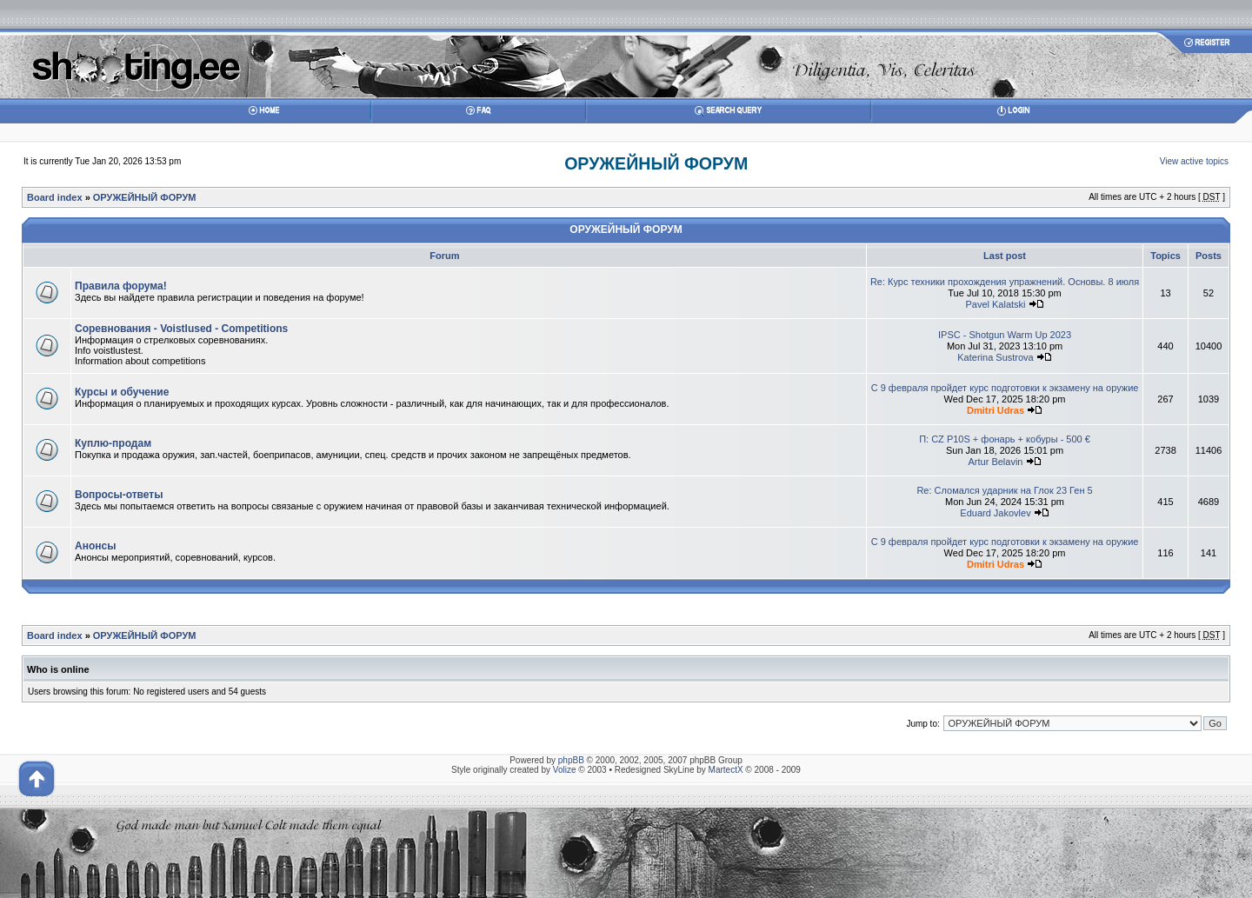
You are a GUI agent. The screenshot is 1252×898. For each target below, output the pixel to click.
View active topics (1194, 161)
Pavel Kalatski (995, 304)
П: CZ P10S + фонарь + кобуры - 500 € (1004, 439)
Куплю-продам (113, 443)
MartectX (726, 770)
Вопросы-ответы (119, 495)
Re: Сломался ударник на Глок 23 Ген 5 (1004, 490)
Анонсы (95, 546)
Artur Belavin (996, 461)
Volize (564, 770)
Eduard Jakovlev (995, 513)
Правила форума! (121, 286)
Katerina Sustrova (995, 357)
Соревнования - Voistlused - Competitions (181, 329)
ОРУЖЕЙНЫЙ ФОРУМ (656, 163)
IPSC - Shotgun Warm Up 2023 (1004, 334)
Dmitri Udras (995, 410)
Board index (55, 197)
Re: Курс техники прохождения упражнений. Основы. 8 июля (1004, 281)
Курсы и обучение (122, 392)
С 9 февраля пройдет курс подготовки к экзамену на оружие (1005, 387)
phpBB (571, 760)
